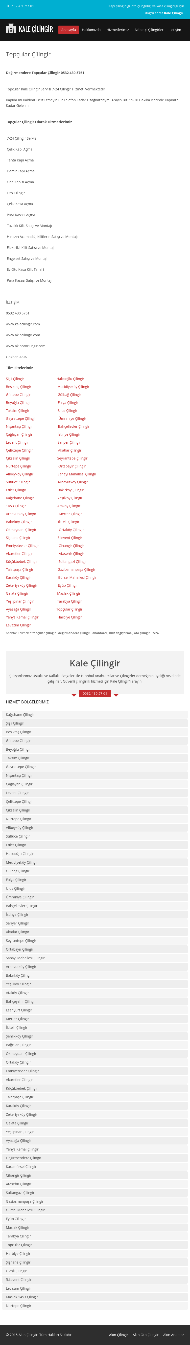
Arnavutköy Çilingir (73, 482)
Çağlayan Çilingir (19, 434)
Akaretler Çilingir (20, 553)
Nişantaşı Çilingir (20, 426)
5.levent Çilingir (69, 537)
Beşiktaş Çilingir (18, 386)
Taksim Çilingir (17, 410)
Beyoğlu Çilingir (18, 402)
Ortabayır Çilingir (72, 466)
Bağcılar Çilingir (18, 1044)
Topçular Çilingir (69, 609)
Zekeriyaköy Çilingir (22, 585)
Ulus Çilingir (68, 410)
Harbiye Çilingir (69, 617)
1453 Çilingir (16, 505)
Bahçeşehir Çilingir (21, 1001)
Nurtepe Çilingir (19, 466)
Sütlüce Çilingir (18, 482)
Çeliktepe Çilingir (20, 450)
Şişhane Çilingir (18, 537)
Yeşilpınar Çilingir (20, 601)
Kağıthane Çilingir (20, 498)
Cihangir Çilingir (71, 545)
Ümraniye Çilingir (72, 418)
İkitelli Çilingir (16, 1027)
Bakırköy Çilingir (71, 490)
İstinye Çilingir (69, 434)
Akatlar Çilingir (70, 450)
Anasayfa (68, 29)
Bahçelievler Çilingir (74, 426)
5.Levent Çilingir (19, 1279)
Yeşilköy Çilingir (70, 498)
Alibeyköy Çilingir (19, 474)
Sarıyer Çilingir (69, 442)
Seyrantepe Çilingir (72, 458)
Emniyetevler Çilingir (23, 545)
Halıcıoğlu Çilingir (70, 378)
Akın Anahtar (173, 1334)
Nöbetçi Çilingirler (149, 29)
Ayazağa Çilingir (18, 609)
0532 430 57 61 (20, 5)
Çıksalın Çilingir (18, 458)
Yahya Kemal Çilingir (22, 617)
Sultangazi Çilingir (72, 561)
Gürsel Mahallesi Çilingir (77, 577)
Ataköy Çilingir (68, 505)
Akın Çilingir (118, 1334)
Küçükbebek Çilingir (22, 561)
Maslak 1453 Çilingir (22, 1297)
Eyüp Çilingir (68, 585)
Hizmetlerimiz (118, 29)
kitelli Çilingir (69, 521)
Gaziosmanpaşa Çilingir (76, 569)
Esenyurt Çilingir (19, 1010)
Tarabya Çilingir (69, 601)
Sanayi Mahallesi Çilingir (77, 474)
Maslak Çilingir (68, 593)
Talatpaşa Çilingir (19, 569)
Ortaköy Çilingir (71, 529)
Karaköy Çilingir (18, 577)
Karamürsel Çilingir (21, 1166)
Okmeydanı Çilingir (21, 529)
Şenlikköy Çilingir (19, 1036)
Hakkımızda (91, 29)
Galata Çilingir (17, 593)
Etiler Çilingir (16, 490)
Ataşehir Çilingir (71, 553)
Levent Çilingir (17, 442)
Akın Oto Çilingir (146, 1334)
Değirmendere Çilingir (23, 1157)
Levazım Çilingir (19, 625)
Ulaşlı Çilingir (16, 1270)
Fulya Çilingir (68, 402)
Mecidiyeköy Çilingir (73, 386)
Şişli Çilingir (15, 378)
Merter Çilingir (71, 513)
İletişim (175, 29)
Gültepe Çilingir (18, 394)
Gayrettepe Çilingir (21, 418)
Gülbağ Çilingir (69, 394)
